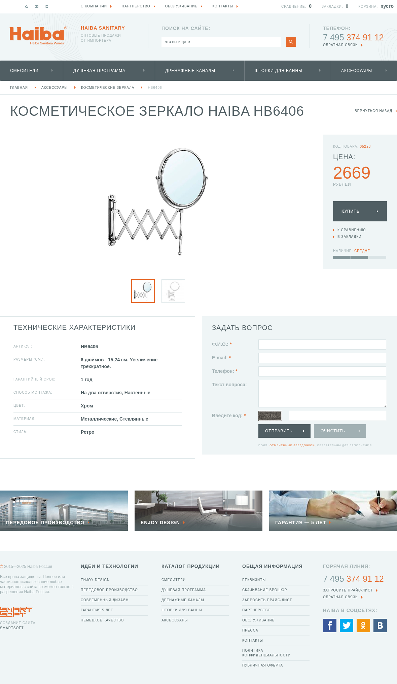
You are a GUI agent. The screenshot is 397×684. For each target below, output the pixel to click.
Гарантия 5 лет (97, 610)
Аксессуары (356, 70)
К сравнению (351, 230)
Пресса (250, 630)
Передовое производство (109, 590)
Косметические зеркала (107, 87)
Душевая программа (99, 70)
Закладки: (332, 6)
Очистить (333, 431)
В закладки (349, 237)
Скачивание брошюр (264, 590)
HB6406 (155, 87)
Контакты (252, 640)
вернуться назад (373, 111)
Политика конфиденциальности (266, 653)
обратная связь (340, 45)
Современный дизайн (105, 600)
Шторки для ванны (278, 70)
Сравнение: (293, 6)
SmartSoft (12, 628)
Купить (350, 211)
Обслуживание (258, 620)
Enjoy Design (95, 580)
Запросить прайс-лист (267, 600)
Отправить (278, 431)
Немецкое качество (102, 620)
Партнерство (256, 610)
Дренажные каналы (190, 70)
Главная (19, 87)
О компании (94, 6)
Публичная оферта (262, 665)
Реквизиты (254, 580)
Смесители (24, 70)
